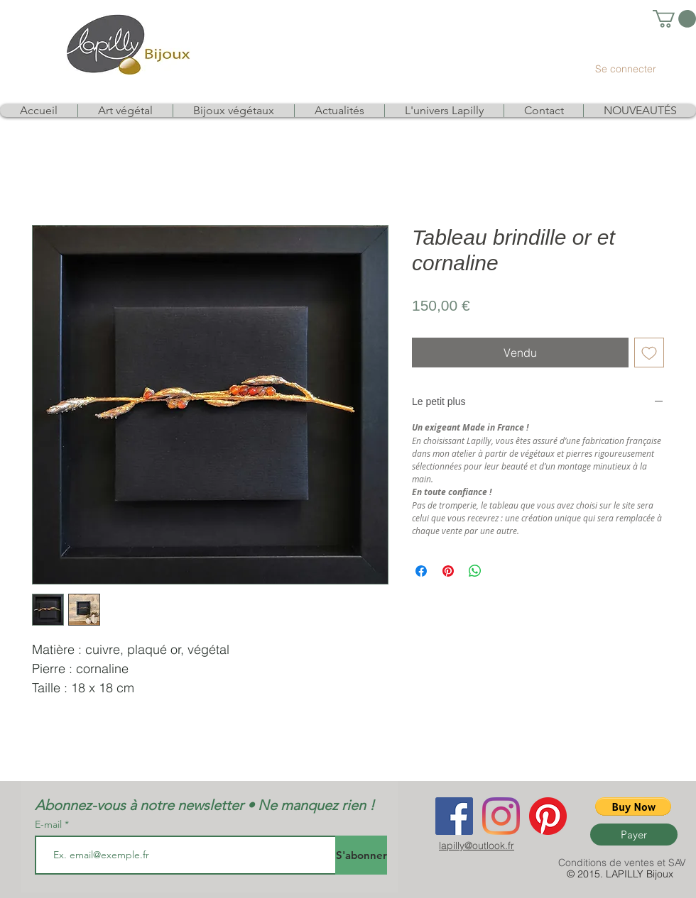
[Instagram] (501, 816)
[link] (674, 19)
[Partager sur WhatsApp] (475, 571)
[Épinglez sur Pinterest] (448, 571)
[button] (633, 806)
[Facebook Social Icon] (454, 816)
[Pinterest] (548, 816)
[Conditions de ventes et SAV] (622, 863)
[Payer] (634, 835)
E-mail (50, 824)
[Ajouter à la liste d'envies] (649, 352)
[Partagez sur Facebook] (421, 571)
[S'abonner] (361, 855)
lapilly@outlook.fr (476, 845)
